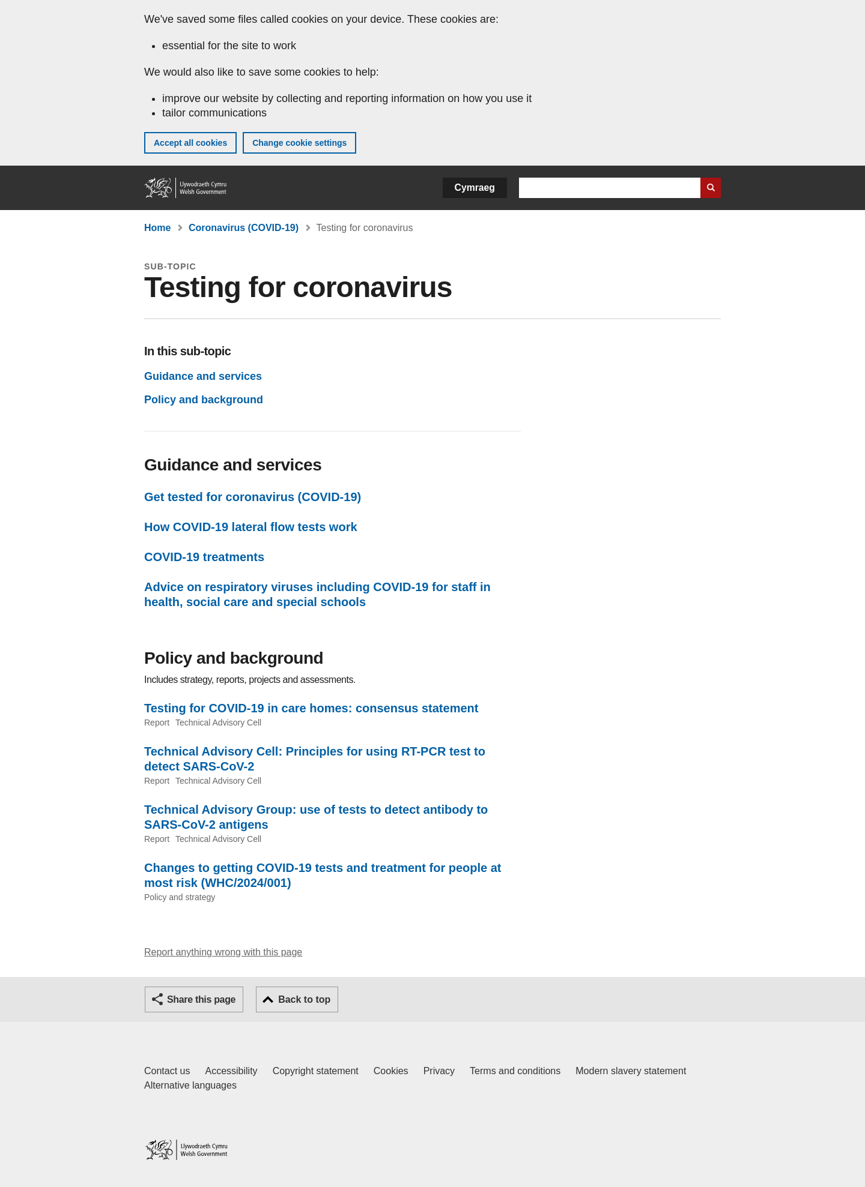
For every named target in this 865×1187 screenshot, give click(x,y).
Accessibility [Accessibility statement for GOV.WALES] (231, 1071)
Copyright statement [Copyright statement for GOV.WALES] (316, 1071)
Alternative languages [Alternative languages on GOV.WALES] (190, 1085)
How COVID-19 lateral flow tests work (250, 526)
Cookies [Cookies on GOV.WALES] (391, 1071)
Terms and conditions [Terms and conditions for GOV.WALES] (515, 1071)
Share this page (201, 999)
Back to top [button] (304, 999)
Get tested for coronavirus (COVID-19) (252, 496)
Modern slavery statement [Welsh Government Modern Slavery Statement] (630, 1071)
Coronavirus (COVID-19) (244, 228)
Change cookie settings (299, 143)
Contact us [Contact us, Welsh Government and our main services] (167, 1071)
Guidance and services (203, 376)
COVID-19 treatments (204, 556)
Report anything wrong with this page (223, 952)
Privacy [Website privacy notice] (439, 1071)
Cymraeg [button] (475, 187)
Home (157, 228)
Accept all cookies (190, 143)
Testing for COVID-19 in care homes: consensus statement (311, 708)
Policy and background (203, 400)
